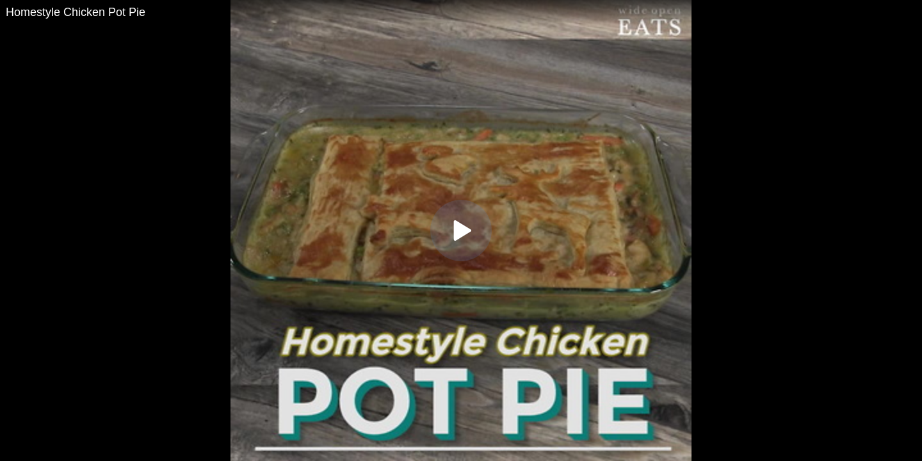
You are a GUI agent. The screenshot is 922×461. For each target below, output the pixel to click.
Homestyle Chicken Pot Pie (75, 12)
